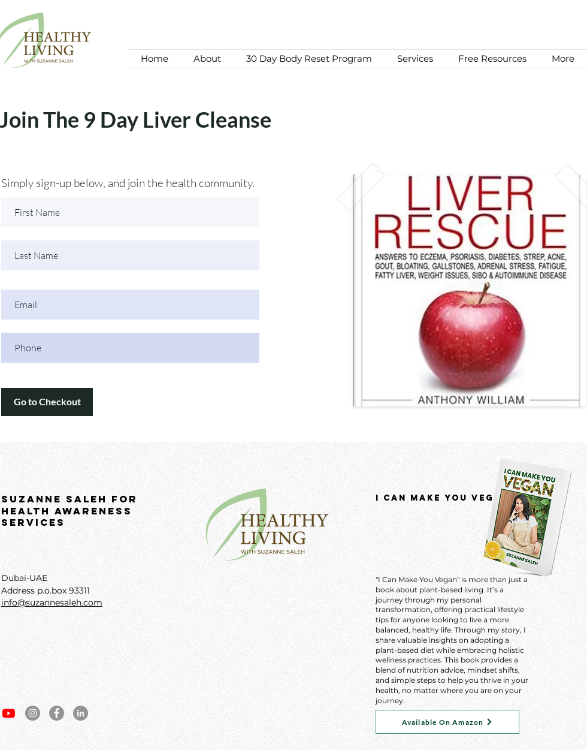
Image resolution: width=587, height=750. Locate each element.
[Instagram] (32, 713)
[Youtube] (8, 713)
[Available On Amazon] (447, 722)
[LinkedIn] (80, 713)
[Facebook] (56, 713)
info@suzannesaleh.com (51, 602)
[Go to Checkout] (47, 402)
